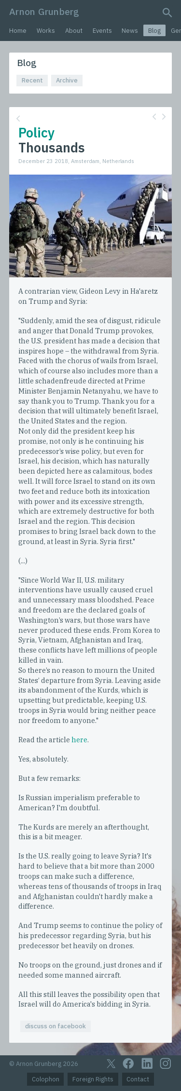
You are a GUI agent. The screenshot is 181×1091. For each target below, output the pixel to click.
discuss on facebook (55, 1026)
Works (46, 31)
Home (18, 31)
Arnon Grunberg (44, 11)
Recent (32, 80)
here (79, 739)
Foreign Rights (92, 1079)
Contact (137, 1079)
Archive (67, 80)
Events (102, 31)
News (130, 31)
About (74, 31)
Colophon (45, 1079)
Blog (154, 31)
